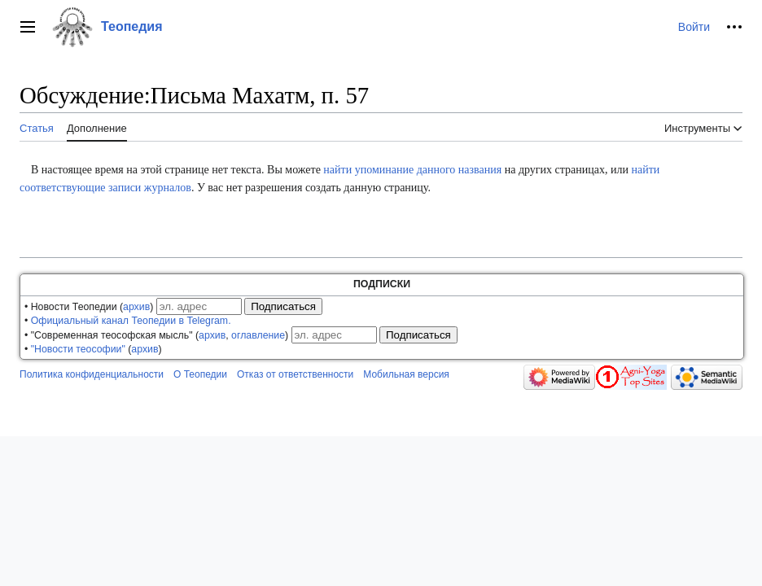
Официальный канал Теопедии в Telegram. (131, 320)
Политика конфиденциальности (92, 374)
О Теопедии (200, 374)
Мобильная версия (406, 374)
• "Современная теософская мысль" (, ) (156, 335)
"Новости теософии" (78, 349)
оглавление (258, 335)
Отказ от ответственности (295, 374)
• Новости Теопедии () (88, 307)
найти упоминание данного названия (412, 170)
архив (136, 307)
